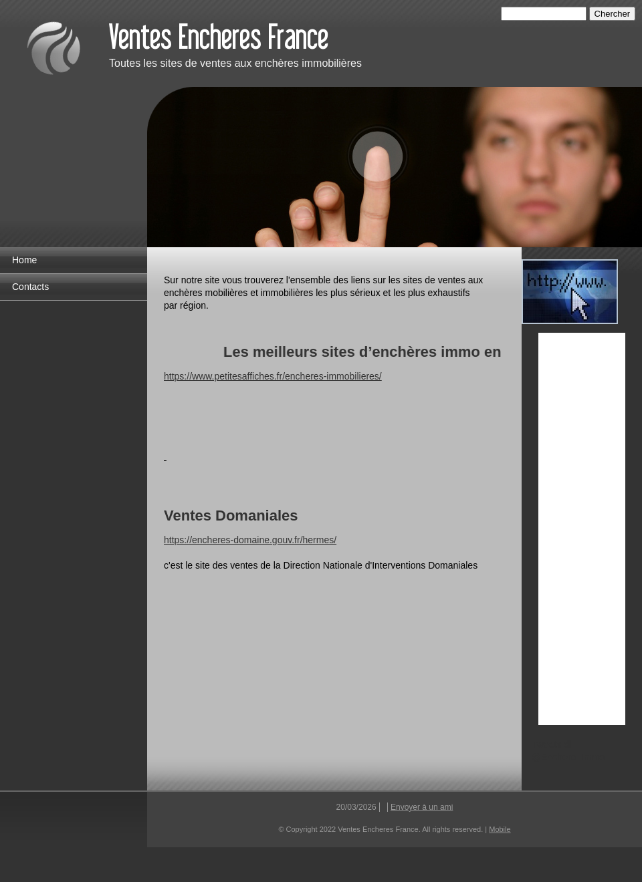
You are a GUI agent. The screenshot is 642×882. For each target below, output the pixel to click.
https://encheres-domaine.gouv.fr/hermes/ (250, 540)
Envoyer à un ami (422, 807)
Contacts (30, 286)
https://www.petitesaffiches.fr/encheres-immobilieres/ (273, 376)
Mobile (499, 829)
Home (24, 260)
